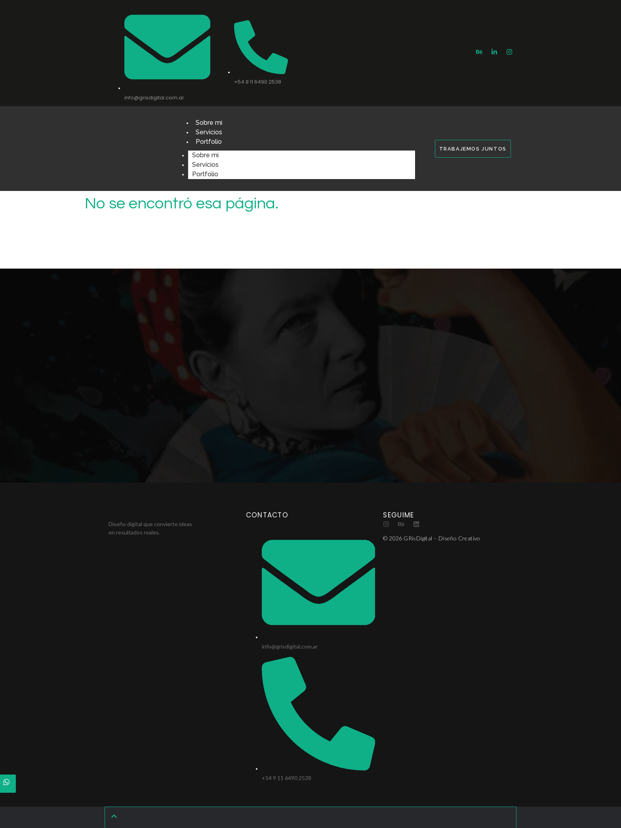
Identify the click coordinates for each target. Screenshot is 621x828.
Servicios (209, 132)
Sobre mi (209, 122)
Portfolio (209, 141)
